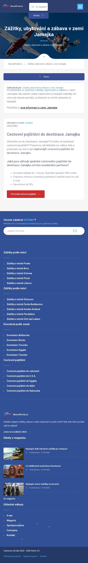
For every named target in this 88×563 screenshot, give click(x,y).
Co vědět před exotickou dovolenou (43, 466)
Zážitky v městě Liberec (19, 283)
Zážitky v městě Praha (18, 263)
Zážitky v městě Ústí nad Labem (23, 319)
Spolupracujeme (15, 525)
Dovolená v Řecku (16, 340)
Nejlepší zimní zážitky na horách (42, 484)
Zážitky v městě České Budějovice (25, 304)
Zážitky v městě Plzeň (18, 278)
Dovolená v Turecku (17, 345)
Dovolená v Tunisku (17, 355)
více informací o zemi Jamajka (38, 107)
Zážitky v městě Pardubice (21, 314)
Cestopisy (12, 530)
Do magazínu (12, 499)
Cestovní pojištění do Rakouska (23, 391)
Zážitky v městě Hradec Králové (23, 309)
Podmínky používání (12, 556)
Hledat (38, 15)
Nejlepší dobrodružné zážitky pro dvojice (46, 449)
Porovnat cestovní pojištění (26, 194)
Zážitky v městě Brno (18, 268)
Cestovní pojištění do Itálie (21, 386)
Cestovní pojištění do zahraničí (23, 371)
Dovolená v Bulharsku (18, 335)
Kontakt (11, 535)
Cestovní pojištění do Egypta (22, 381)
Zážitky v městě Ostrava (19, 273)
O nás (10, 515)
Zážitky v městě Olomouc (20, 299)
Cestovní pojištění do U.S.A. (21, 376)
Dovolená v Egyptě (16, 350)
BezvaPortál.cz (15, 64)
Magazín (11, 520)
